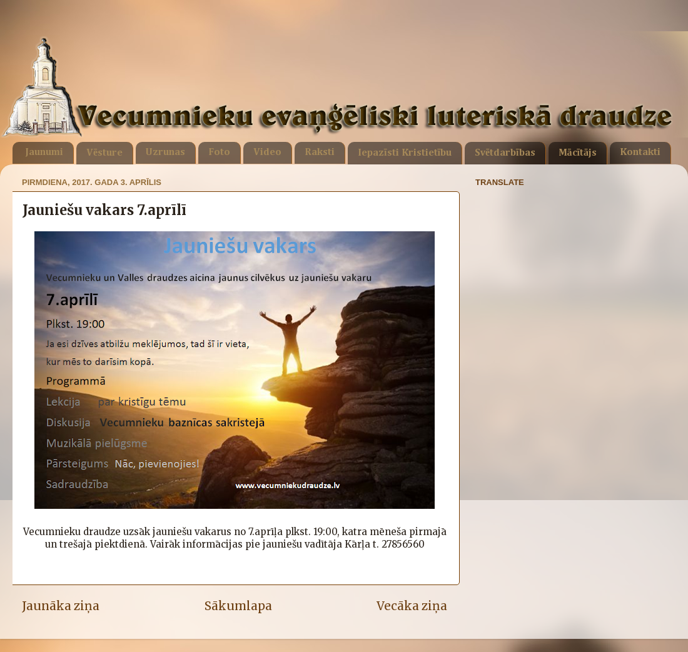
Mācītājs (578, 153)
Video (267, 153)
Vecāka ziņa (412, 605)
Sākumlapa (238, 605)
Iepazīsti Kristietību (405, 153)
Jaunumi (44, 153)
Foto (219, 153)
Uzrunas (165, 153)
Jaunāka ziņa (60, 605)
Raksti (320, 153)
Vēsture (104, 153)
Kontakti (640, 153)
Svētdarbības (505, 153)
